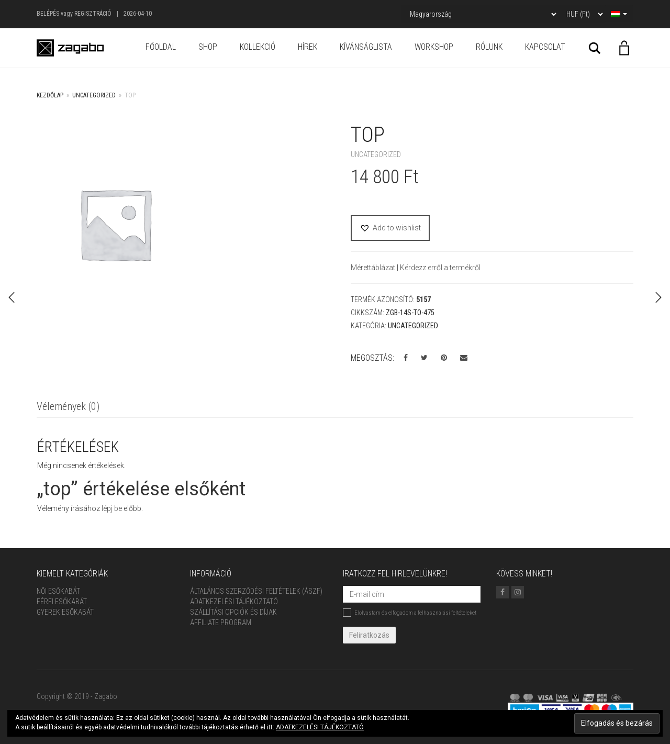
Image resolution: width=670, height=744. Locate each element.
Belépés (48, 13)
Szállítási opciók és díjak (233, 612)
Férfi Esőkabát (62, 601)
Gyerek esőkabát (65, 612)
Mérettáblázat (374, 267)
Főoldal (161, 47)
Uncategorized (94, 95)
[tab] (68, 407)
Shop (207, 47)
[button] (390, 228)
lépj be (112, 508)
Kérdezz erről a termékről (440, 267)
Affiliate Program (220, 622)
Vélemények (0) (68, 406)
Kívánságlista (366, 47)
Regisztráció (92, 13)
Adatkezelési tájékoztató (234, 601)
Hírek (307, 47)
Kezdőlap (50, 95)
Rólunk (489, 47)
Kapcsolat (545, 47)
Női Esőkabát (58, 591)
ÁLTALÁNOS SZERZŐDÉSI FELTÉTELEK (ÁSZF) (256, 591)
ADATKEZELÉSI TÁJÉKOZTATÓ (320, 727)
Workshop (434, 47)
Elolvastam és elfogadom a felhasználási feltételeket (409, 612)
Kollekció (257, 47)
